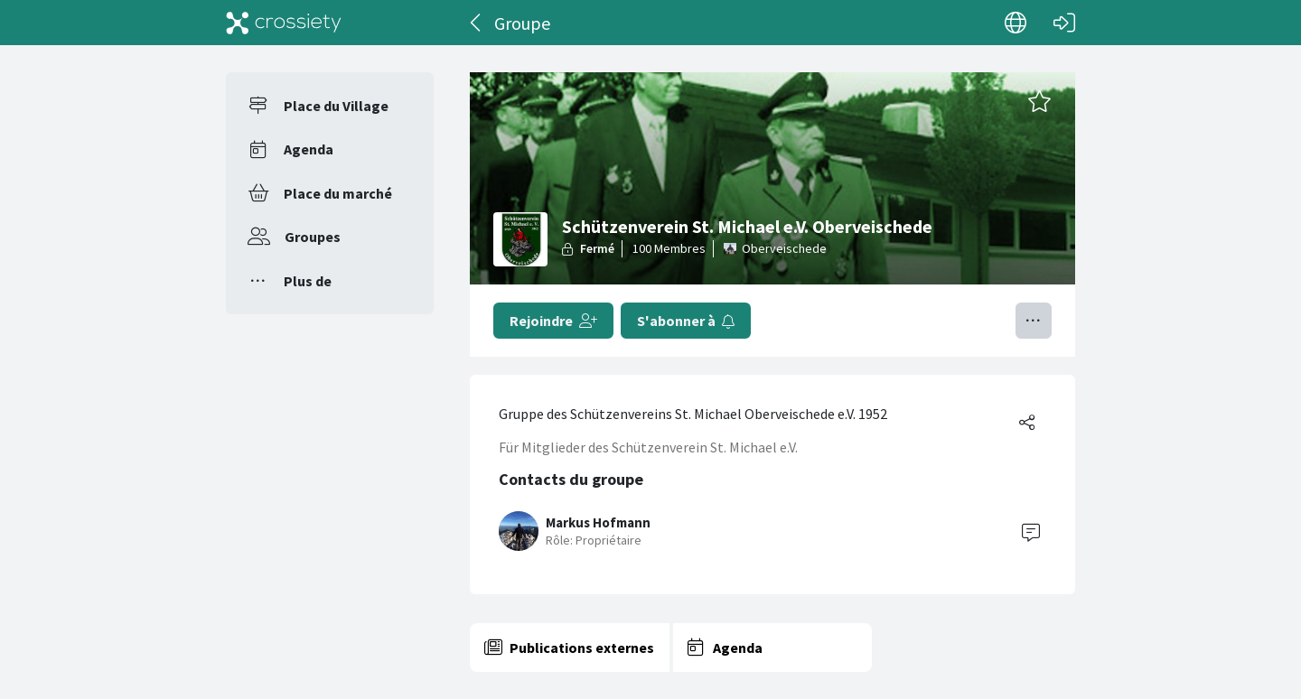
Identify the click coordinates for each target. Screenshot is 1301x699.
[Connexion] (1064, 22)
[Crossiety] (283, 22)
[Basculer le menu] (1034, 321)
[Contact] (1031, 531)
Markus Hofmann (598, 522)
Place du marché (338, 193)
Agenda (308, 149)
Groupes (313, 237)
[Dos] (476, 22)
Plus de (308, 281)
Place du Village (336, 106)
